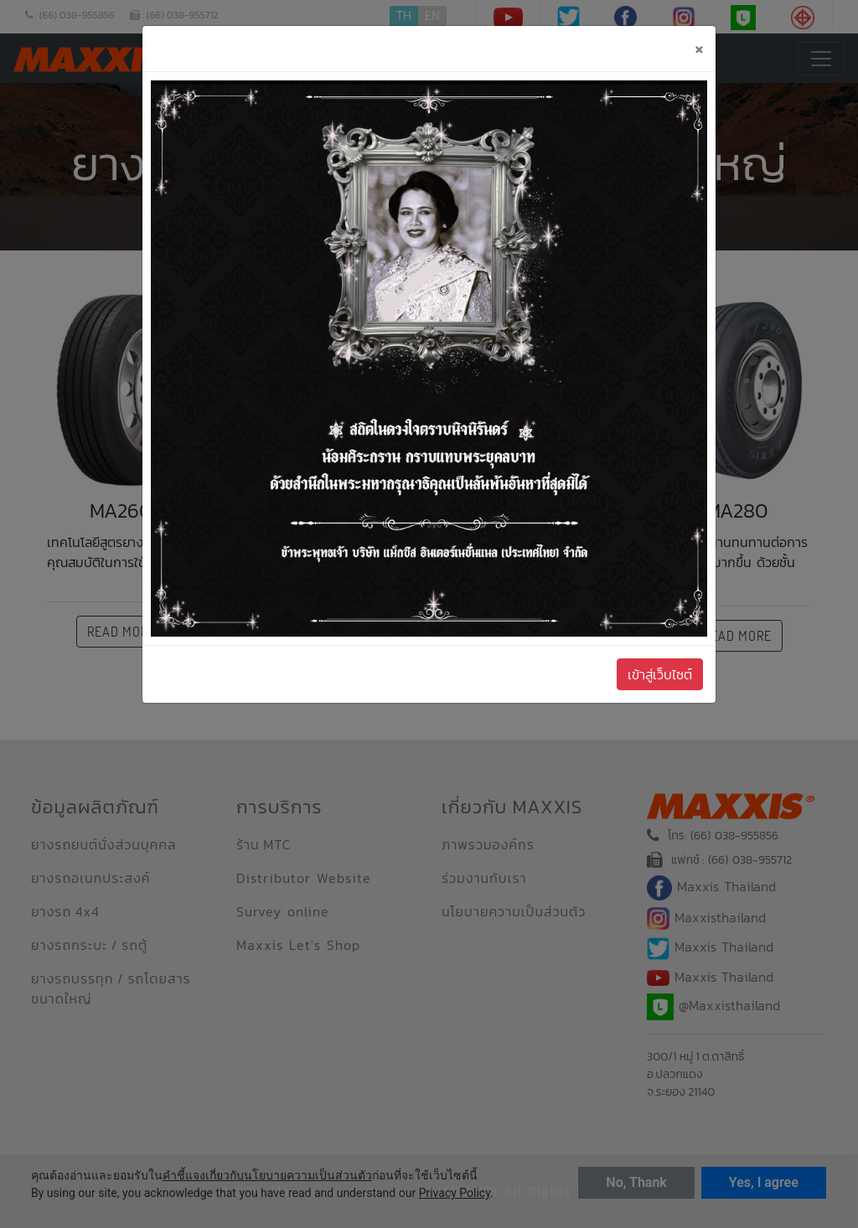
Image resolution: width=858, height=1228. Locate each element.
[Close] (699, 49)
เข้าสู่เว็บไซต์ (660, 674)
